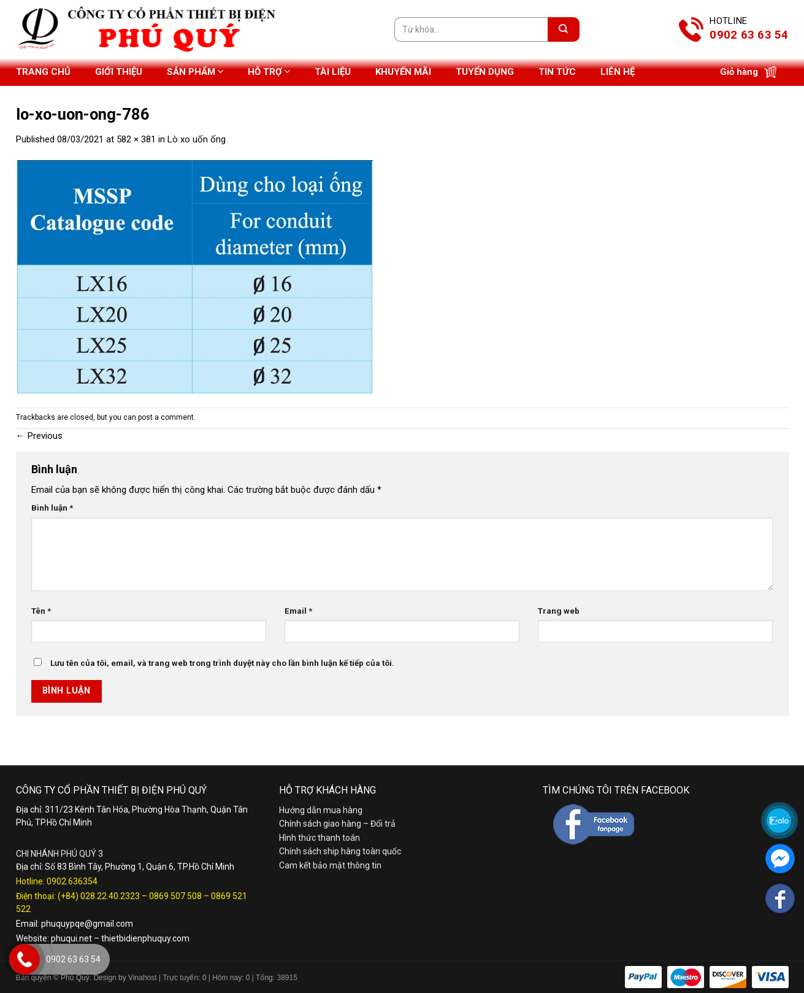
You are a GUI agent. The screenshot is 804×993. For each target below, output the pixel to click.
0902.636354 (72, 881)
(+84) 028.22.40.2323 (99, 896)
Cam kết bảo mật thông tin (330, 865)
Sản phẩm (195, 71)
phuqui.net (71, 938)
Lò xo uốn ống (196, 139)
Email (298, 611)
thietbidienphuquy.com (145, 938)
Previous (39, 435)
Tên (41, 611)
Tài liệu (333, 72)
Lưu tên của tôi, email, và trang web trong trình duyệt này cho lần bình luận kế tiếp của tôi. (222, 663)
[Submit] (564, 29)
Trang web (559, 611)
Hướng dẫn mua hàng (320, 810)
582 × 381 (136, 139)
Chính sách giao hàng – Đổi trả (337, 824)
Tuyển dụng (485, 72)
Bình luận (52, 507)
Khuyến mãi (403, 72)
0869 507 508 (175, 896)
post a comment (166, 417)
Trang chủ (43, 72)
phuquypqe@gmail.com (87, 924)
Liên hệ (617, 72)
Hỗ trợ (269, 71)
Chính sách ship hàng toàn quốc (340, 851)
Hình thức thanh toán (319, 838)
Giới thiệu (118, 72)
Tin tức (557, 72)
